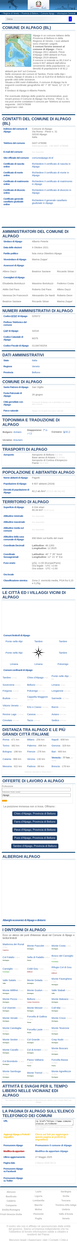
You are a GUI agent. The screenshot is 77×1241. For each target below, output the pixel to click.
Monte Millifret (10, 990)
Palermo (31, 745)
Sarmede (56, 698)
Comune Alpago (48, 13)
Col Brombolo (10, 1061)
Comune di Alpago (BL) (26, 27)
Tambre (42, 74)
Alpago (36, 35)
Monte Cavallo (10, 1049)
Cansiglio (8, 968)
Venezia (56, 757)
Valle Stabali (58, 990)
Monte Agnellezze (61, 1071)
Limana (9, 76)
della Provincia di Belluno (51, 37)
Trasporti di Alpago (24, 449)
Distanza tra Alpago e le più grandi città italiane (33, 731)
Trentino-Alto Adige (65, 1205)
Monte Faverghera (61, 978)
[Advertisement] (38, 217)
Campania (11, 1205)
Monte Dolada (35, 980)
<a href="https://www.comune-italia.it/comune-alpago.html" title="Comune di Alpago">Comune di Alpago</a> (54, 1122)
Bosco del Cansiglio (62, 955)
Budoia (6, 698)
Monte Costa (58, 945)
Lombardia (38, 1200)
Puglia (38, 1218)
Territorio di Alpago (25, 502)
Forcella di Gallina (37, 1016)
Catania (7, 759)
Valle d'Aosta (66, 1214)
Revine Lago (9, 714)
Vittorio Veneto (11, 705)
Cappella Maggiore (37, 696)
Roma (6, 739)
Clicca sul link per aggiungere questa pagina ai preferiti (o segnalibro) (52, 1137)
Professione (7, 786)
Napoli (54, 739)
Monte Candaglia (12, 1028)
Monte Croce (58, 1018)
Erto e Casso (34, 707)
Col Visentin (9, 1007)
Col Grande (33, 1039)
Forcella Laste (35, 1029)
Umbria (66, 1209)
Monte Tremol (34, 1072)
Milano (30, 739)
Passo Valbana (35, 1059)
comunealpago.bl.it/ (42, 157)
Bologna (7, 751)
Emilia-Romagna (11, 1209)
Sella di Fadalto (35, 957)
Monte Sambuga (12, 1071)
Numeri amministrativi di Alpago (37, 311)
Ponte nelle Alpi (55, 74)
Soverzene (8, 684)
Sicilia (66, 1196)
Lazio (38, 1191)
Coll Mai (55, 1007)
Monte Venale (10, 1018)
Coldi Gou (32, 968)
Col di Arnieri (34, 1049)
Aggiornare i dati (14, 107)
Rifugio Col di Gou (61, 967)
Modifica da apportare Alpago (51, 1151)
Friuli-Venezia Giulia (11, 1214)
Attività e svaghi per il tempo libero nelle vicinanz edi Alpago (35, 1090)
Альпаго (18, 440)
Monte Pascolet (35, 945)
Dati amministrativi (23, 355)
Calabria (11, 1201)
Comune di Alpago (22, 382)
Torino (6, 745)
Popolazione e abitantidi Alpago (38, 472)
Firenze (31, 751)
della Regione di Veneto (48, 39)
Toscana (66, 1200)
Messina (7, 766)
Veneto (36, 366)
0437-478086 (39, 143)
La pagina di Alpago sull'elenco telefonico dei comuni (38, 1113)
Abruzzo (11, 1192)
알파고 (66, 431)
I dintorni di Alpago (24, 930)
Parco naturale (10, 410)
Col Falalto (8, 957)
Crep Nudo (57, 1039)
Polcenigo (63, 664)
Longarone (57, 690)
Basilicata (11, 1196)
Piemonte (38, 1214)
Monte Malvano (59, 999)
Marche (38, 1205)
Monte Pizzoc (10, 999)
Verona (31, 759)
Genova (55, 745)
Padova (31, 766)
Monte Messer (35, 1007)
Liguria (38, 1196)
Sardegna (66, 1191)
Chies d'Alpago (35, 677)
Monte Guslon (35, 990)
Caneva (31, 714)
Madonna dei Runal (13, 944)
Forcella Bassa (59, 1059)
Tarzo (30, 720)
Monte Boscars (59, 1048)
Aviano (55, 714)
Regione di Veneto (11, 13)
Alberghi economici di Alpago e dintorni (24, 920)
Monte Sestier (10, 1039)
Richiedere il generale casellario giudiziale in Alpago (49, 201)
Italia (34, 360)
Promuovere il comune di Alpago (53, 1145)
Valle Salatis (9, 980)
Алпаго (17, 432)
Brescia (55, 766)
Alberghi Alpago (21, 856)
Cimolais (7, 720)
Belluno (61, 76)
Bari (53, 751)
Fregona (7, 690)
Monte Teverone (60, 1028)
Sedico (55, 720)
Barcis (54, 707)
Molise (38, 1209)
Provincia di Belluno (29, 13)
